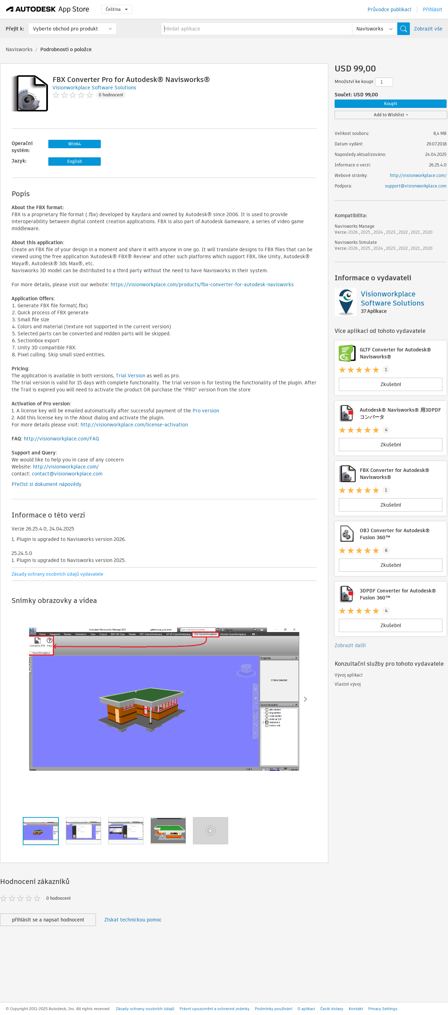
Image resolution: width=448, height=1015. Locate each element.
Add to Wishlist (391, 115)
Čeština (117, 9)
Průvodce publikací (389, 9)
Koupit (390, 104)
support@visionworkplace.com (416, 186)
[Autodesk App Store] (48, 9)
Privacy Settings (383, 1008)
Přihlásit (432, 9)
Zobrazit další (350, 645)
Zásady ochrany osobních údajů (145, 1008)
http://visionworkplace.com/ (66, 466)
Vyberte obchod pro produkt (65, 28)
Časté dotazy (331, 1008)
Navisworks (19, 49)
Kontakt (356, 1008)
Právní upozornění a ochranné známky (215, 1008)
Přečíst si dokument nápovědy (47, 484)
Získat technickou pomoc (133, 919)
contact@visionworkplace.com (67, 473)
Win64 (74, 144)
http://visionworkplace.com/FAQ (61, 438)
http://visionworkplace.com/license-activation (134, 424)
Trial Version (130, 375)
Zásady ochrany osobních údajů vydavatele (57, 574)
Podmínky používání (273, 1008)
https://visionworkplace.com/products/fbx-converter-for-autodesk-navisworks (202, 284)
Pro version (205, 410)
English (74, 161)
